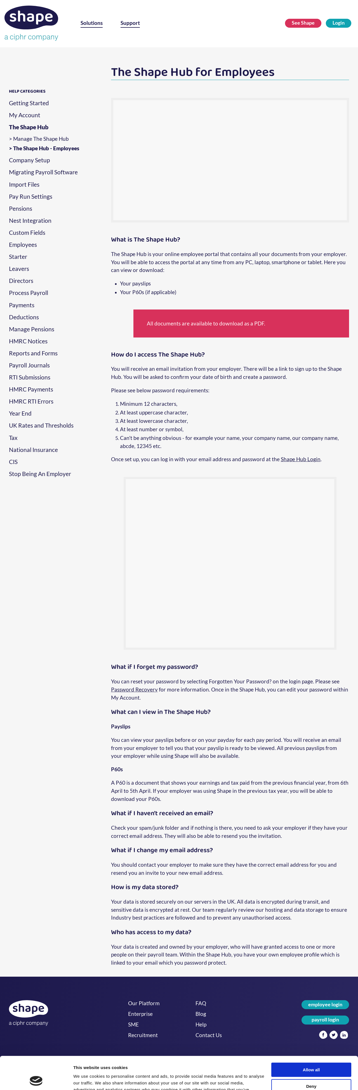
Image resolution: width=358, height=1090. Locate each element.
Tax (13, 437)
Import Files (24, 184)
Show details (86, 1079)
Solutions (92, 23)
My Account (24, 115)
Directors (21, 280)
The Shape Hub (28, 127)
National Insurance (33, 449)
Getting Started (29, 103)
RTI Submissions (29, 377)
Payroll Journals (29, 365)
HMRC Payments (31, 389)
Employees (23, 244)
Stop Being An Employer (40, 473)
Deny (311, 1053)
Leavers (19, 268)
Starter (18, 256)
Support (130, 23)
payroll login (325, 1020)
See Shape (303, 23)
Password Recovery (134, 689)
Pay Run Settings (30, 196)
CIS (13, 461)
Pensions (20, 208)
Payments (21, 305)
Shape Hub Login (301, 459)
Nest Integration (30, 220)
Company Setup (29, 160)
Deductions (24, 317)
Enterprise (140, 1014)
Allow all (311, 1037)
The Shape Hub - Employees (46, 148)
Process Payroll (28, 292)
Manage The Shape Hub (41, 139)
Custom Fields (27, 232)
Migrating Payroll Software (43, 172)
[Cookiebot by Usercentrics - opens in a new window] (36, 1079)
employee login (325, 1004)
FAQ (201, 1003)
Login (339, 23)
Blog (201, 1014)
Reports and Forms (33, 353)
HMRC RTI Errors (31, 401)
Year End (20, 413)
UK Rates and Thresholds (41, 425)
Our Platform (144, 1003)
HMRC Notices (28, 341)
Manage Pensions (31, 329)
